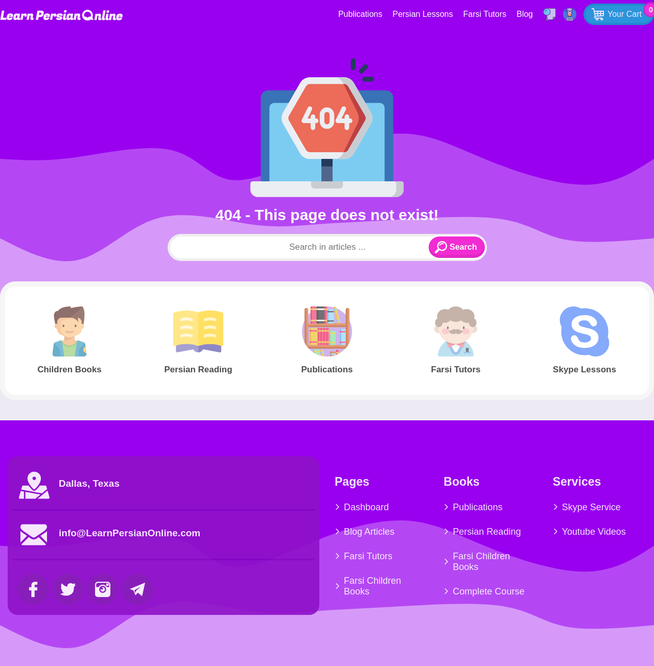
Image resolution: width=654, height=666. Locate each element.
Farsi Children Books (372, 586)
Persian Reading (487, 532)
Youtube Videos (594, 532)
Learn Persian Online (61, 15)
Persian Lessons (422, 14)
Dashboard (366, 507)
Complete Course (488, 591)
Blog (525, 14)
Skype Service (591, 507)
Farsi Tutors (484, 14)
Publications (360, 14)
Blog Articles (369, 532)
